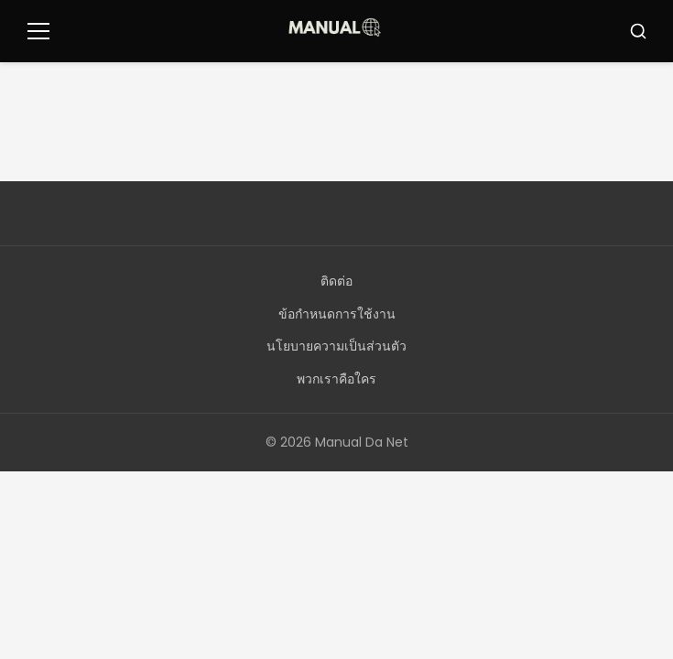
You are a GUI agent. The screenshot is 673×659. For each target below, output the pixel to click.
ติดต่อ (336, 281)
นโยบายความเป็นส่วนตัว (336, 346)
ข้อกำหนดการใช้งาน (337, 314)
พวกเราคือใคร (336, 379)
